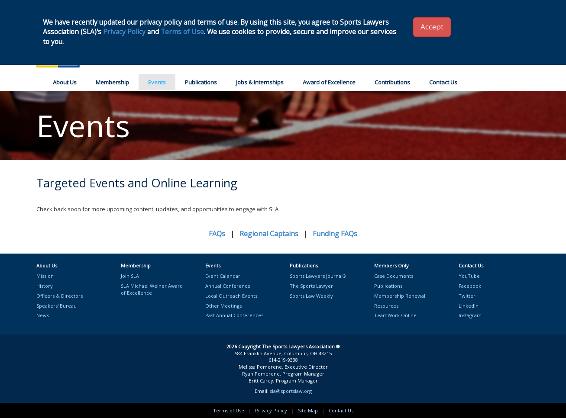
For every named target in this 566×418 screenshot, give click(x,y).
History (44, 286)
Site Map (308, 410)
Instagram (470, 315)
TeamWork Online (395, 315)
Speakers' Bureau (56, 305)
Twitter (467, 296)
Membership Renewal (399, 296)
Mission (45, 276)
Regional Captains (268, 233)
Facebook (470, 286)
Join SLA (130, 276)
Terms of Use (228, 410)
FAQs (217, 233)
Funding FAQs (335, 233)
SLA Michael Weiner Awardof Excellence (152, 289)
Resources (386, 305)
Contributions (392, 82)
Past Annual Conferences (234, 315)
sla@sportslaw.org (291, 391)
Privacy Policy (271, 410)
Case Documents (393, 276)
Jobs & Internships (260, 82)
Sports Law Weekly (311, 296)
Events (157, 82)
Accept (431, 27)
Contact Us (443, 82)
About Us (65, 82)
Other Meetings (223, 305)
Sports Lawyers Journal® (318, 276)
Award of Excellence (329, 82)
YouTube (469, 276)
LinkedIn (469, 305)
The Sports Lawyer (311, 286)
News (42, 315)
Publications (201, 82)
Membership (112, 82)
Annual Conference (227, 286)
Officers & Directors (59, 296)
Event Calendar (222, 276)
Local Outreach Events (231, 296)
